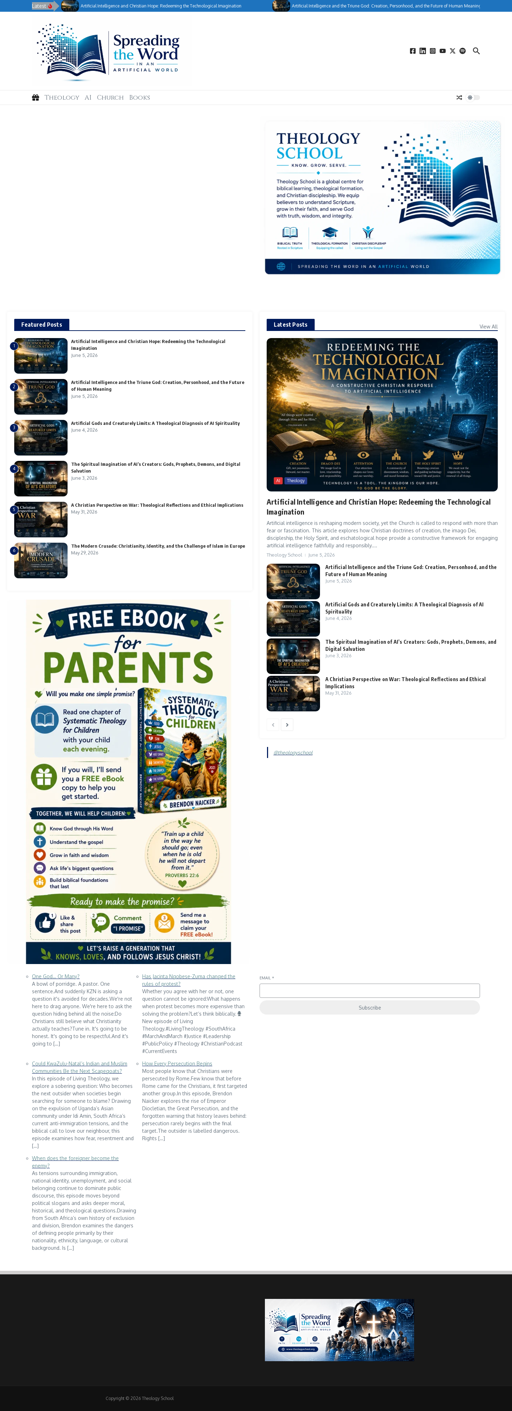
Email (267, 977)
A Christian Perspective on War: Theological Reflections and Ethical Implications (157, 505)
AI (88, 97)
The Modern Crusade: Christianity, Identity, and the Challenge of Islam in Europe (158, 546)
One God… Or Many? (56, 976)
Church (110, 97)
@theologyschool (293, 752)
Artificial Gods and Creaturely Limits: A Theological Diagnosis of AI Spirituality (155, 423)
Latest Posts (291, 324)
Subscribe (370, 1008)
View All (489, 326)
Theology (61, 97)
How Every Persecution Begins (177, 1063)
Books (139, 97)
